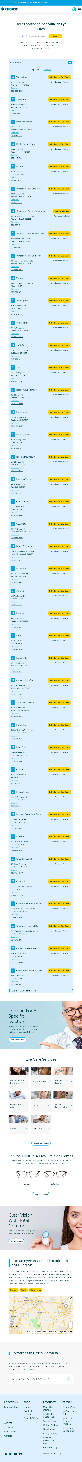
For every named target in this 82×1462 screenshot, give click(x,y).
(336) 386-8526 (17, 851)
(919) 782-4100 (17, 493)
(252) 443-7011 (16, 158)
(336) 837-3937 (16, 225)
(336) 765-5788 (16, 203)
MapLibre (30, 1332)
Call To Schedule (62, 211)
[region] (41, 1315)
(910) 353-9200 (17, 717)
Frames (27, 1407)
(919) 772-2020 (17, 784)
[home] (9, 9)
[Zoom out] (70, 1326)
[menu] (79, 9)
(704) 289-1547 (16, 605)
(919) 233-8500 (17, 962)
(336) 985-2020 (17, 650)
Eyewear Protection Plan (48, 1440)
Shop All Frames (41, 1194)
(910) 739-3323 (17, 627)
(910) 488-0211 (17, 448)
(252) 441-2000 (17, 538)
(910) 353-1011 (16, 694)
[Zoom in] (70, 1323)
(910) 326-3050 (17, 337)
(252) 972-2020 (17, 404)
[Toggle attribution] (71, 1332)
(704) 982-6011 (17, 113)
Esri (35, 1332)
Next (73, 1176)
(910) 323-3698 (17, 515)
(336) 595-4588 (17, 91)
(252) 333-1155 (16, 806)
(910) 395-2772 (16, 314)
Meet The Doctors (17, 1040)
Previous (9, 1176)
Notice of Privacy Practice (67, 1421)
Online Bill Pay (50, 1425)
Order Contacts (16, 1241)
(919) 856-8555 (17, 471)
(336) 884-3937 (17, 761)
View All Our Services (41, 1143)
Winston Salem (35, 1290)
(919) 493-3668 (17, 828)
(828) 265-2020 (17, 180)
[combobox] (41, 36)
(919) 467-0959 (17, 985)
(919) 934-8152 (16, 359)
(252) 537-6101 (16, 136)
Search (55, 36)
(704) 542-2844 (17, 940)
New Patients (49, 1429)
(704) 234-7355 (17, 739)
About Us (9, 1427)
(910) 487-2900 (17, 873)
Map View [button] (35, 70)
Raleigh (23, 1290)
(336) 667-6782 (16, 560)
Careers (8, 1435)
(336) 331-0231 (17, 270)
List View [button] (47, 70)
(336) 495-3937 (17, 426)
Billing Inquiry (50, 1433)
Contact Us (10, 1431)
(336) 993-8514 (17, 672)
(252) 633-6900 (17, 582)
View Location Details (59, 82)
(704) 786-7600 (17, 895)
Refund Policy (50, 1447)
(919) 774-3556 (16, 381)
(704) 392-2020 (17, 918)
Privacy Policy (69, 1407)
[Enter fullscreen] (70, 1298)
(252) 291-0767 (16, 292)
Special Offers (31, 1418)
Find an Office (11, 1407)
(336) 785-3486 (17, 247)
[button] (22, 36)
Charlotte (13, 1290)
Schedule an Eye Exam (59, 77)
